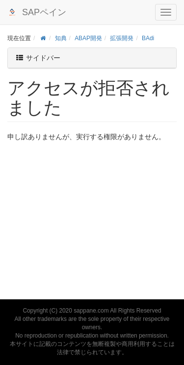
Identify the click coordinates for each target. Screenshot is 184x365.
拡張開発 (121, 38)
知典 (61, 38)
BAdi (148, 38)
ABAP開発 (88, 38)
